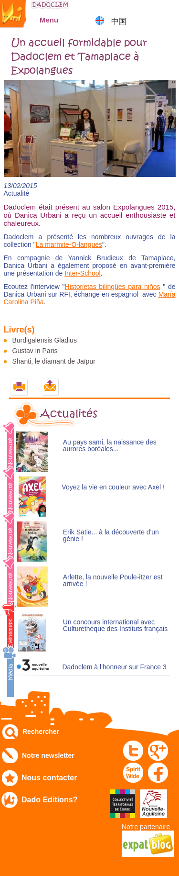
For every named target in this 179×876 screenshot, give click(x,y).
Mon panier (167, 11)
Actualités (68, 413)
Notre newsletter (48, 755)
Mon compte (143, 11)
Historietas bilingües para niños (112, 286)
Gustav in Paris (35, 351)
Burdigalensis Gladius (44, 340)
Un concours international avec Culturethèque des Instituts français (115, 625)
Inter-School (82, 273)
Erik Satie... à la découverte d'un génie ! (111, 536)
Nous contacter (49, 778)
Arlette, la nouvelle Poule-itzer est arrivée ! (113, 581)
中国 (118, 21)
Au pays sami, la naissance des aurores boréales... (110, 446)
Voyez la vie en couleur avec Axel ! (113, 487)
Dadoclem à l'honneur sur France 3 (114, 667)
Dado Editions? (49, 800)
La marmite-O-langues (69, 244)
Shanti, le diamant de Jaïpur (53, 361)
